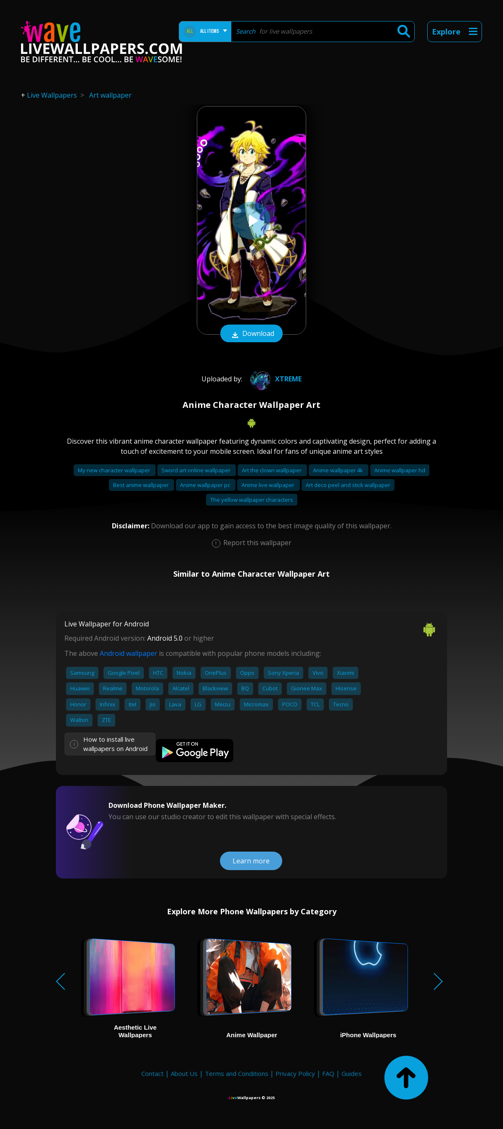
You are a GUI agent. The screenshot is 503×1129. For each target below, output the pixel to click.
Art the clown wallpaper (272, 470)
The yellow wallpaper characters (251, 499)
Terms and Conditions (236, 1073)
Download (251, 334)
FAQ (328, 1073)
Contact (152, 1073)
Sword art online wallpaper (196, 470)
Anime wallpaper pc (205, 485)
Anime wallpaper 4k (338, 470)
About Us (184, 1073)
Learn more (251, 860)
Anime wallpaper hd (399, 470)
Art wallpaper (110, 95)
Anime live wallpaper (268, 485)
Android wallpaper (128, 653)
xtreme (275, 378)
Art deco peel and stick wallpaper (348, 485)
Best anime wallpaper (141, 485)
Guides (352, 1073)
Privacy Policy (295, 1073)
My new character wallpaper (114, 470)
